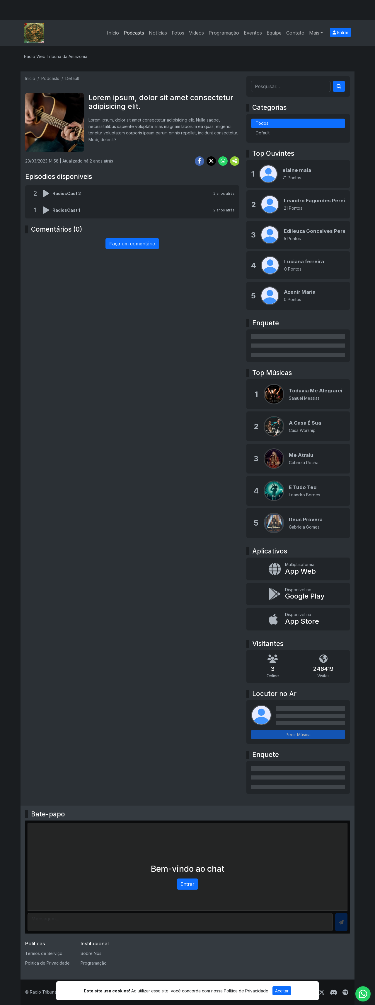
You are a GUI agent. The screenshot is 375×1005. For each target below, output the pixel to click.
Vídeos (196, 33)
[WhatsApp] (363, 993)
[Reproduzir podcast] (47, 193)
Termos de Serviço (43, 953)
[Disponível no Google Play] (298, 594)
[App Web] (298, 569)
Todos (262, 123)
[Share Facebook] (199, 161)
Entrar (340, 32)
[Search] (339, 86)
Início (113, 33)
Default (263, 132)
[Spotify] (345, 992)
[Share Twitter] (211, 161)
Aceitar (282, 990)
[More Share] (234, 161)
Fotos (178, 33)
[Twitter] (322, 992)
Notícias (158, 33)
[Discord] (333, 992)
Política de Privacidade (47, 962)
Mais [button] (314, 33)
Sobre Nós (91, 953)
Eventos (253, 33)
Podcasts (134, 33)
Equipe (274, 33)
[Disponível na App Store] (298, 619)
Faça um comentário (132, 244)
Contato (295, 33)
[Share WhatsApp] (223, 161)
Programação (224, 33)
